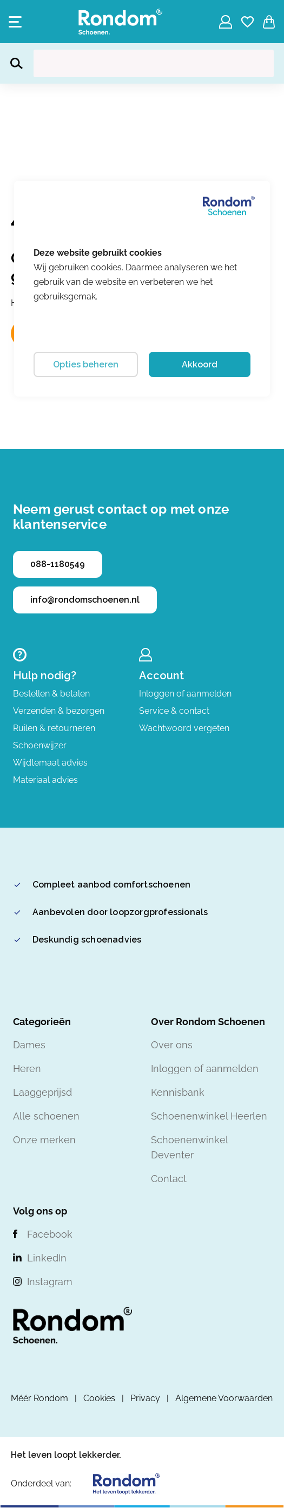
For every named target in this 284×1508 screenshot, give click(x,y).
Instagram (49, 1281)
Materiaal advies (45, 780)
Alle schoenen (46, 1116)
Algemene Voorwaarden (224, 1398)
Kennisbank (177, 1092)
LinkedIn (47, 1258)
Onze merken (44, 1139)
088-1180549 (57, 564)
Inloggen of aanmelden (185, 693)
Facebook (49, 1234)
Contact (169, 1178)
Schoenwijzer (40, 745)
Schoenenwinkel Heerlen (209, 1116)
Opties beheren (85, 364)
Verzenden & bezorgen (58, 711)
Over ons (172, 1044)
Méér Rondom (39, 1398)
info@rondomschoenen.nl (85, 600)
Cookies (99, 1398)
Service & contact (174, 711)
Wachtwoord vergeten (184, 728)
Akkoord (199, 364)
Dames (29, 1044)
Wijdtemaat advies (50, 763)
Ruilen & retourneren (54, 728)
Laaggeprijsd (42, 1092)
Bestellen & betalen (51, 693)
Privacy (145, 1398)
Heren (27, 1068)
